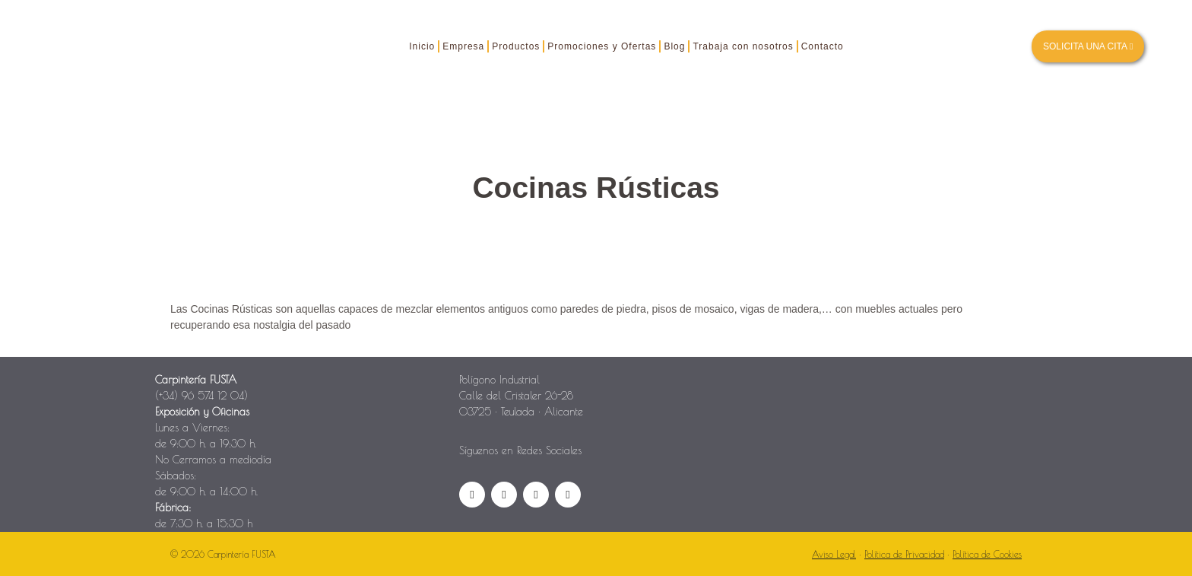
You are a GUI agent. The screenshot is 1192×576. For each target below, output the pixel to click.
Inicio (422, 46)
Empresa (463, 46)
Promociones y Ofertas (601, 46)
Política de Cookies (987, 554)
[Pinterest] (568, 495)
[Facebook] (472, 495)
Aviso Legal (834, 554)
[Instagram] (504, 495)
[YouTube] (536, 495)
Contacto (822, 46)
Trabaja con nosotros (743, 46)
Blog (674, 46)
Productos (516, 46)
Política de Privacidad (904, 554)
